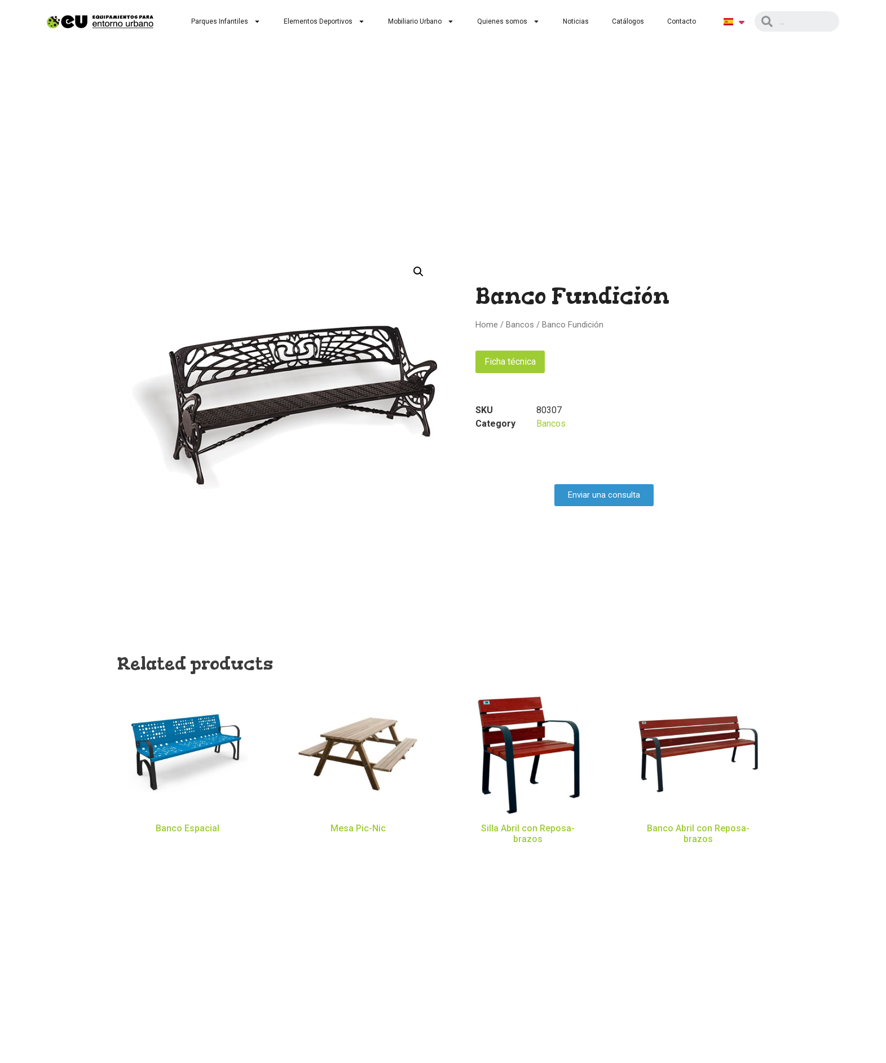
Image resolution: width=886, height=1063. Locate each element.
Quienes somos (508, 21)
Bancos (520, 325)
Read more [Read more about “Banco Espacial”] (187, 844)
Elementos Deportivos (324, 21)
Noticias (576, 21)
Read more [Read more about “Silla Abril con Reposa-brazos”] (527, 855)
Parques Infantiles (226, 21)
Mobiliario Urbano (421, 21)
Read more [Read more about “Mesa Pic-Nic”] (358, 844)
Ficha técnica (510, 361)
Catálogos (628, 21)
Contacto (681, 21)
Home (486, 325)
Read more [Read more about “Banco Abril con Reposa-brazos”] (698, 855)
